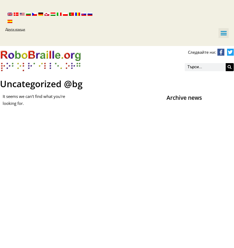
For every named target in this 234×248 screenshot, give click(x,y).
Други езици (15, 29)
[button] (223, 33)
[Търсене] (230, 67)
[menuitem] (9, 14)
